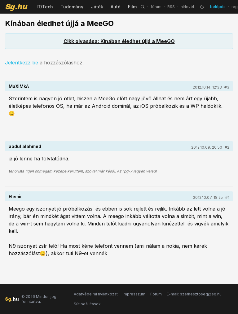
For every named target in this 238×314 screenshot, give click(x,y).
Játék (97, 6)
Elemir (15, 196)
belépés (218, 6)
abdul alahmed (25, 146)
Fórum (156, 294)
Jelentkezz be (21, 62)
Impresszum (134, 294)
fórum (156, 6)
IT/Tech (45, 6)
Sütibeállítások (87, 304)
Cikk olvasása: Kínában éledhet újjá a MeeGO (119, 41)
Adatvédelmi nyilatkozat (96, 294)
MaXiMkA (19, 86)
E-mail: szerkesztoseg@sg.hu (194, 294)
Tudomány (71, 6)
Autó (116, 6)
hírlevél (187, 6)
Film (132, 6)
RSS (171, 6)
